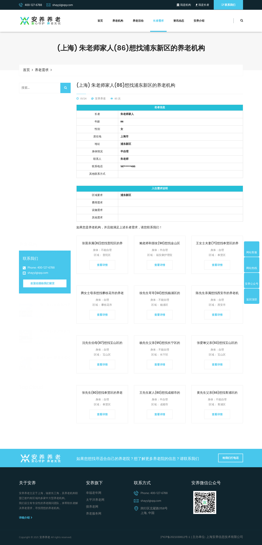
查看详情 (102, 265)
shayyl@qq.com (38, 273)
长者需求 (158, 21)
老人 (62, 414)
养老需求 (42, 70)
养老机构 (117, 21)
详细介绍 (25, 518)
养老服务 (40, 390)
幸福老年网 (93, 493)
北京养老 (59, 438)
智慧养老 (27, 430)
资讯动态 (178, 21)
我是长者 (202, 5)
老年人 (45, 422)
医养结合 (59, 430)
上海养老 (27, 438)
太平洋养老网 (95, 500)
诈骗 (43, 438)
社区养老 (27, 398)
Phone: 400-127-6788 (41, 268)
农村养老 (27, 446)
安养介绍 (199, 21)
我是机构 (184, 5)
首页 (100, 21)
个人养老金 (29, 414)
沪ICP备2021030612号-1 (175, 536)
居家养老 (59, 390)
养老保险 (46, 406)
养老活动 (138, 21)
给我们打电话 (231, 458)
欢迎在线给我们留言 (42, 283)
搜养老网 (92, 507)
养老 (25, 390)
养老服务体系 (49, 446)
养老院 (45, 398)
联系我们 (228, 5)
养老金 (47, 414)
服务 (43, 430)
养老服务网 (93, 513)
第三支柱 (27, 422)
